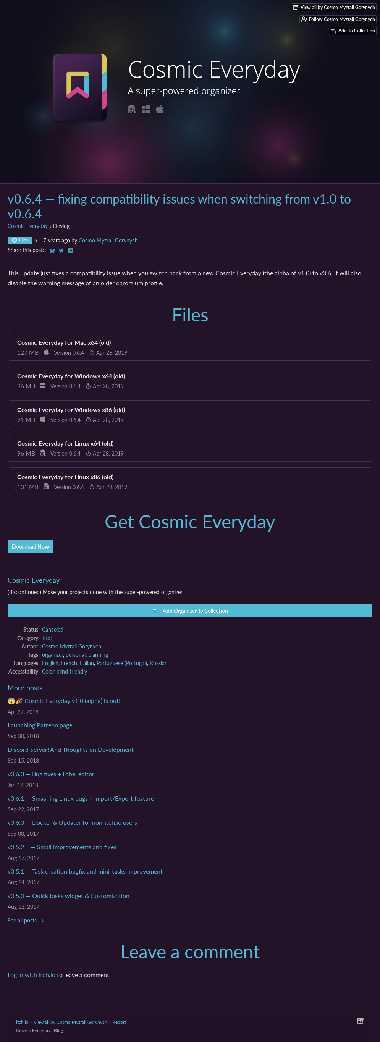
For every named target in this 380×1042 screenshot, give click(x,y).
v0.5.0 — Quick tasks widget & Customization (68, 895)
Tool (47, 638)
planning (98, 655)
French (69, 663)
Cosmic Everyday (28, 226)
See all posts (22, 921)
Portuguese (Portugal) (122, 663)
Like (20, 240)
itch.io (22, 1022)
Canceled (52, 630)
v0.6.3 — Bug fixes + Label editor (51, 773)
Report (119, 1022)
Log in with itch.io (31, 974)
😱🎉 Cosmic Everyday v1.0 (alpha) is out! (64, 700)
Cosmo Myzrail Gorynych (108, 240)
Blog (58, 1030)
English (50, 663)
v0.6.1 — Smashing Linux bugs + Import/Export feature (81, 798)
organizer (52, 655)
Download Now (30, 546)
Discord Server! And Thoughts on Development (71, 749)
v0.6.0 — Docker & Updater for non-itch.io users (72, 822)
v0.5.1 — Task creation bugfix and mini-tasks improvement (85, 871)
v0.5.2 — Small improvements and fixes (62, 846)
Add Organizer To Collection (190, 610)
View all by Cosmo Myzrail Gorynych (70, 1022)
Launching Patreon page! (41, 725)
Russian (159, 663)
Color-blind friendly (64, 672)
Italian (87, 663)
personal (76, 655)
